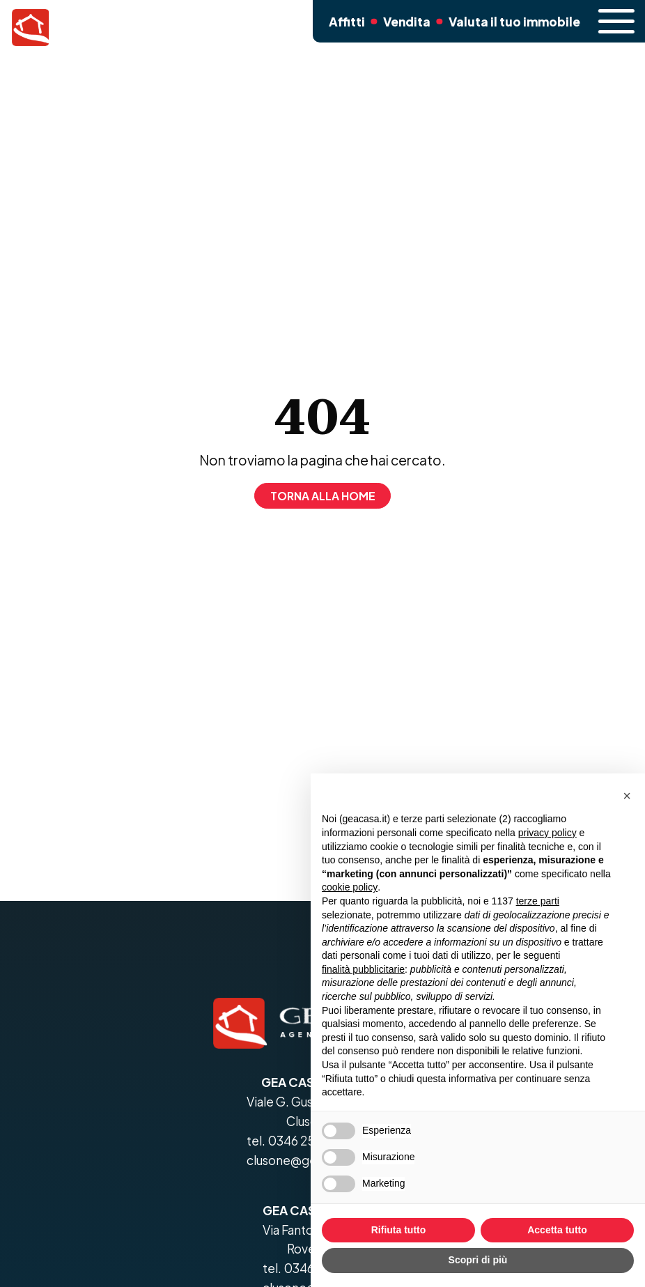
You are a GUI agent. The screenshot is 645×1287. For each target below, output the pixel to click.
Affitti (345, 27)
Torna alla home (322, 495)
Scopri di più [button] (478, 1259)
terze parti (537, 901)
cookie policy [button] (350, 887)
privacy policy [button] (547, 832)
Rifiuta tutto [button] (398, 1229)
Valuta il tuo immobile (509, 27)
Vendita (406, 27)
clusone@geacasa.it (303, 1160)
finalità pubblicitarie (363, 969)
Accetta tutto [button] (557, 1229)
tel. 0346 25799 (291, 1140)
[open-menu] (612, 21)
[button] (627, 796)
